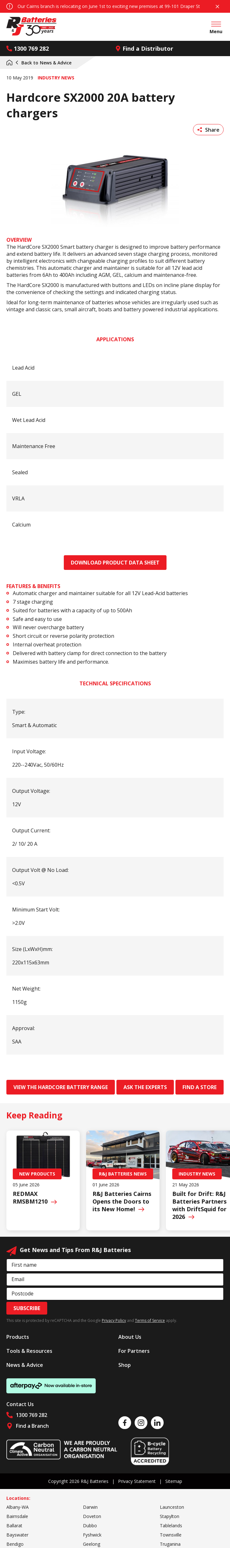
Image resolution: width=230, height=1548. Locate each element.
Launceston (172, 1507)
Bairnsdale (17, 1516)
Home (9, 62)
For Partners (134, 1350)
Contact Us (20, 1404)
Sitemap (173, 1481)
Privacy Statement (137, 1481)
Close (217, 6)
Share (208, 129)
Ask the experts (145, 1087)
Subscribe (26, 1308)
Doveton (92, 1516)
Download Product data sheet (115, 562)
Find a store (199, 1087)
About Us (129, 1336)
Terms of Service (150, 1320)
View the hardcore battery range (60, 1087)
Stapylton (169, 1516)
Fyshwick (92, 1535)
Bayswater (17, 1535)
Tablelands (171, 1525)
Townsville (171, 1535)
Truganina (170, 1544)
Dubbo (90, 1525)
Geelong (91, 1544)
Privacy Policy (114, 1320)
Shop (124, 1364)
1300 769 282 (27, 48)
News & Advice (43, 63)
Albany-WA (17, 1507)
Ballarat (14, 1525)
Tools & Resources (29, 1350)
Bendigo (15, 1544)
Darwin (90, 1507)
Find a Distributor (144, 48)
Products (17, 1336)
